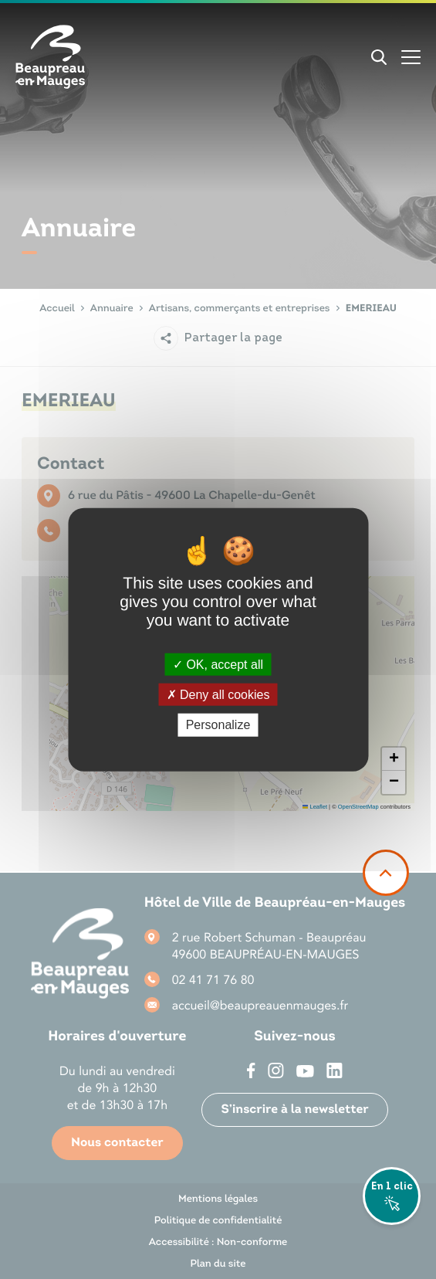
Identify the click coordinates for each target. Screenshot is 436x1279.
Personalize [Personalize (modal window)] (218, 724)
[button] (393, 759)
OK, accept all (218, 664)
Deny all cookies (218, 694)
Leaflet (314, 806)
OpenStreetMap (358, 806)
